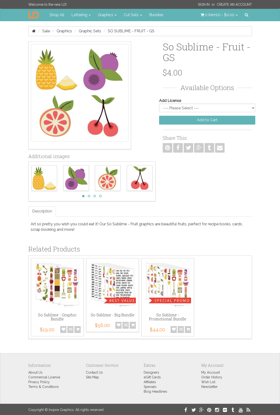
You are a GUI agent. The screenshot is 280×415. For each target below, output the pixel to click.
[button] (219, 15)
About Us (35, 372)
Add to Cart (207, 120)
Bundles (156, 15)
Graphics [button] (107, 15)
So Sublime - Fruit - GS (131, 31)
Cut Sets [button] (133, 15)
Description (42, 211)
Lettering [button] (81, 15)
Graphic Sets (90, 31)
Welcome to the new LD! (47, 4)
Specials (150, 387)
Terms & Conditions (43, 387)
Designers (151, 372)
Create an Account (234, 4)
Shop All (56, 15)
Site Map (92, 377)
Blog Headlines (155, 391)
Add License (170, 100)
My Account (210, 372)
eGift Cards (152, 377)
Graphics (64, 31)
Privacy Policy (39, 382)
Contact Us (94, 372)
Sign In (204, 4)
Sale (46, 31)
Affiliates (150, 382)
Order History (211, 377)
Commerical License (44, 377)
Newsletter (209, 387)
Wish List (208, 382)
